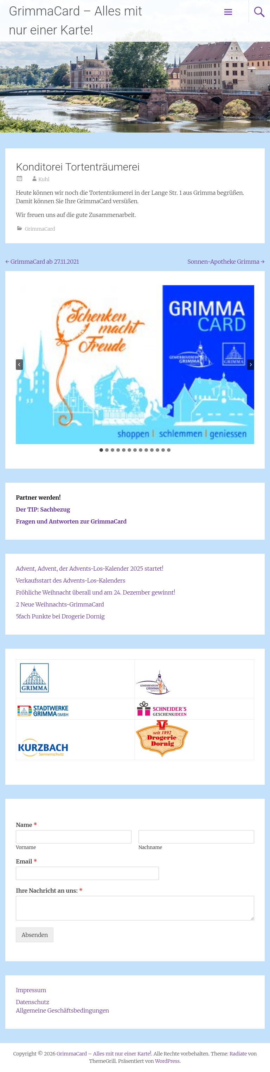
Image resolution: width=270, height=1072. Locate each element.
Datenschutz (32, 1002)
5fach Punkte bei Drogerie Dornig (60, 616)
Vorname (26, 847)
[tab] (101, 450)
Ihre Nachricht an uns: (49, 890)
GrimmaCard (40, 229)
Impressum (31, 990)
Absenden (34, 934)
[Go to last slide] (19, 364)
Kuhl (43, 179)
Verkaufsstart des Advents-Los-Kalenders (70, 580)
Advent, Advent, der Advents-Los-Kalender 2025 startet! (89, 568)
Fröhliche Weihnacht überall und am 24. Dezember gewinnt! (95, 592)
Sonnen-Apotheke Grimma (225, 261)
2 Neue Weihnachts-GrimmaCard (60, 604)
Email (26, 861)
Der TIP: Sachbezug (43, 509)
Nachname (150, 847)
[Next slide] (250, 364)
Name (26, 824)
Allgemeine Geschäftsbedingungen (62, 1010)
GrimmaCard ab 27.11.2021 (42, 261)
